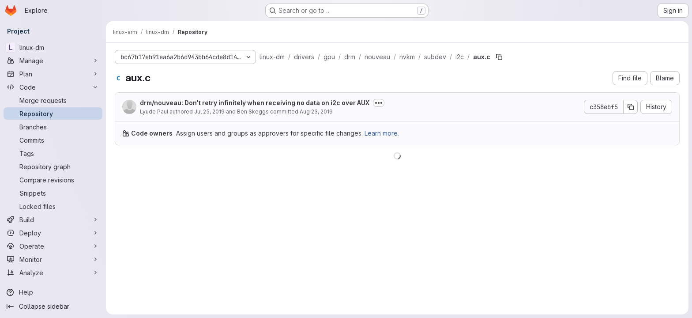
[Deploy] (53, 233)
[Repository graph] (53, 166)
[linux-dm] (53, 47)
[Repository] (53, 113)
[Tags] (53, 153)
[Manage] (53, 60)
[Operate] (53, 246)
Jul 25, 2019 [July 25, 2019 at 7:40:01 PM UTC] (209, 111)
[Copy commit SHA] (631, 107)
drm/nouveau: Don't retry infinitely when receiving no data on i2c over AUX (254, 102)
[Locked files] (53, 206)
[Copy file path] (499, 57)
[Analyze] (53, 272)
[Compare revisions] (53, 180)
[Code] (53, 87)
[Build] (53, 219)
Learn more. (382, 133)
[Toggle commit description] (378, 103)
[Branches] (53, 127)
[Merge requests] (53, 100)
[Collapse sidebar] (53, 306)
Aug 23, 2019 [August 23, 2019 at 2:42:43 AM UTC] (316, 111)
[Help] (53, 292)
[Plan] (53, 74)
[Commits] (53, 140)
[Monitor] (53, 259)
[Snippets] (53, 193)
